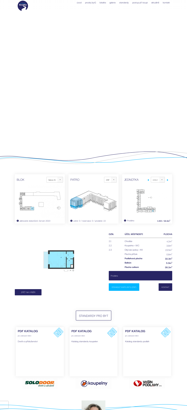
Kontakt (165, 287)
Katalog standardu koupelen (84, 341)
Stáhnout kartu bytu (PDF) (124, 287)
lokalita (103, 2)
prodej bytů (90, 2)
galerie (112, 2)
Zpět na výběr (28, 292)
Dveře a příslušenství (28, 341)
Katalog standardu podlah (137, 341)
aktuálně (155, 2)
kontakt (166, 2)
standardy (124, 2)
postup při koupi (140, 2)
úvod (79, 2)
